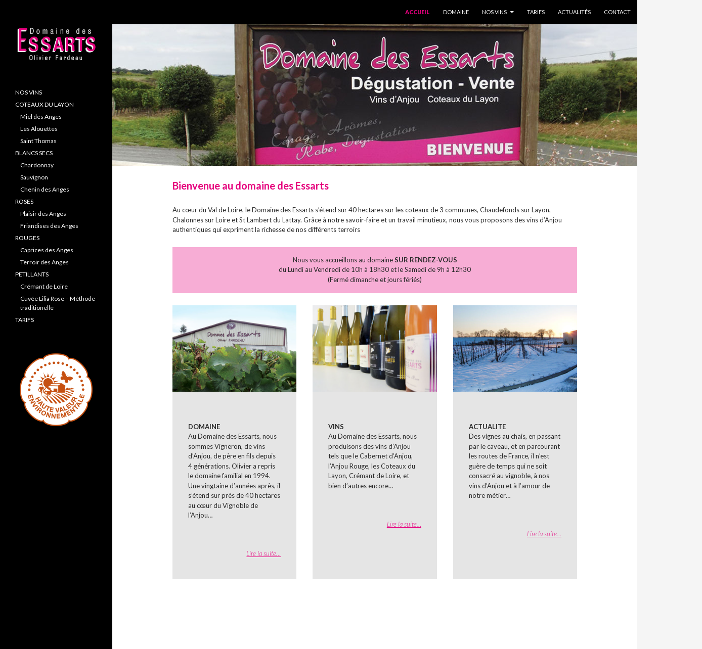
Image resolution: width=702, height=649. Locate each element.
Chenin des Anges (44, 189)
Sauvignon (34, 177)
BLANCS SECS (34, 153)
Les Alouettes (39, 128)
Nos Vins (494, 12)
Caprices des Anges (46, 250)
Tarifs (536, 12)
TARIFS (24, 319)
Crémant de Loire (44, 286)
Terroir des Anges (44, 262)
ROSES (24, 201)
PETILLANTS (32, 274)
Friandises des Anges (49, 225)
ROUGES (27, 238)
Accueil (417, 12)
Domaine (456, 12)
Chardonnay (37, 165)
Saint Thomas (38, 141)
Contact (617, 12)
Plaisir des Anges (43, 213)
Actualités (574, 12)
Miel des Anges (41, 116)
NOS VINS (28, 92)
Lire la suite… (263, 553)
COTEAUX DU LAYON (44, 104)
